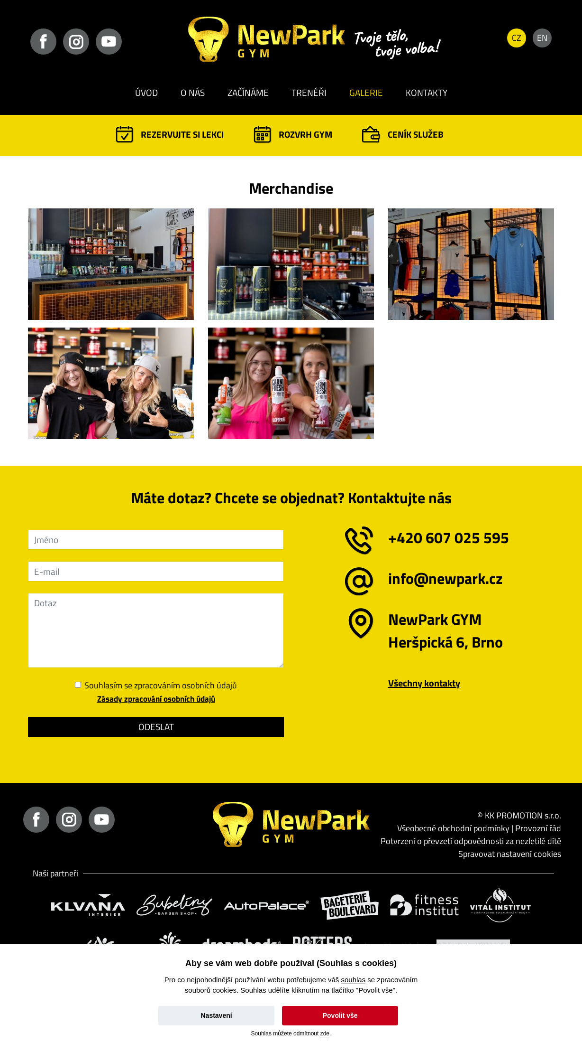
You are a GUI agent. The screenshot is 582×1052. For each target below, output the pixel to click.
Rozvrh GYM (305, 134)
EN (542, 37)
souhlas (353, 980)
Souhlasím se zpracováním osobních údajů (160, 685)
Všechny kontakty (424, 683)
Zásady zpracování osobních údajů (156, 699)
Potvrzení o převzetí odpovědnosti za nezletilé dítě (471, 841)
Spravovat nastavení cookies (509, 853)
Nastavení (216, 1015)
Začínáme (248, 92)
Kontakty (426, 92)
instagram (76, 41)
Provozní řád (538, 828)
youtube (109, 41)
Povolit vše (340, 1015)
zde (324, 1033)
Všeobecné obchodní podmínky (453, 828)
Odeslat (156, 726)
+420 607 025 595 (448, 537)
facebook (43, 41)
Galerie (366, 92)
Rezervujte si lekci (182, 134)
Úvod (146, 92)
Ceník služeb (416, 134)
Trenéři (309, 92)
